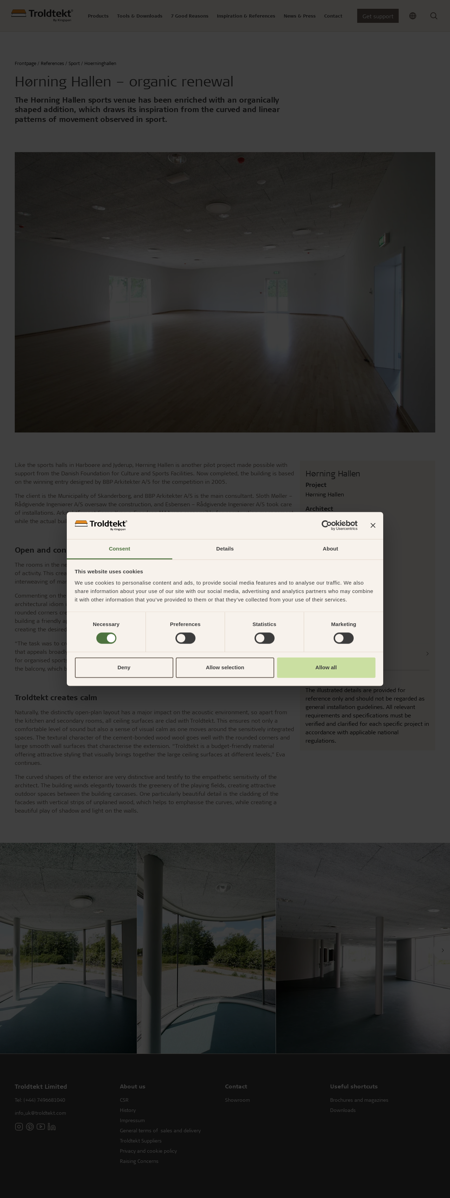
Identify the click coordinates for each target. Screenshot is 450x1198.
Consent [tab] (119, 549)
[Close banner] (373, 525)
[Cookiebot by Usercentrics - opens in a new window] (327, 525)
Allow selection (225, 667)
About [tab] (330, 549)
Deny (123, 667)
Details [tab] (225, 549)
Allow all (326, 667)
